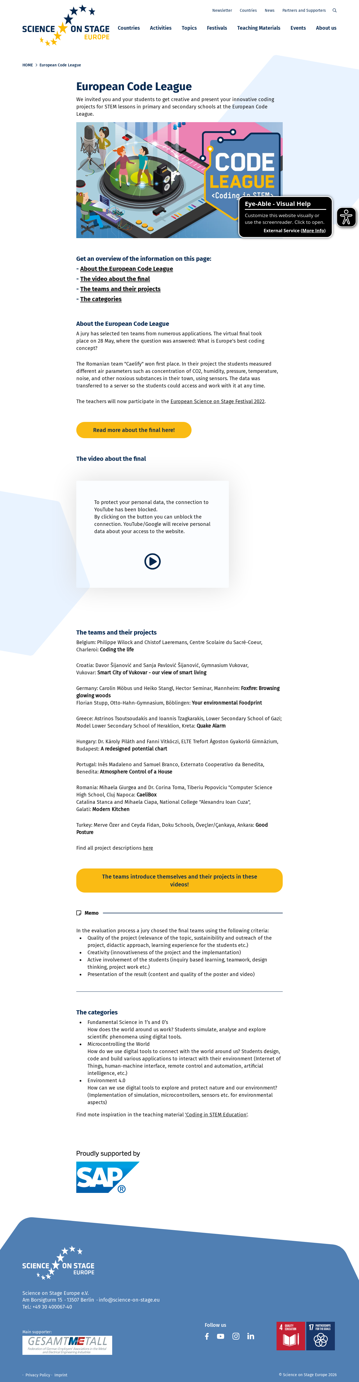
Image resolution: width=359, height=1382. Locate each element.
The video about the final (115, 279)
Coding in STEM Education (216, 1115)
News (270, 10)
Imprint (60, 1375)
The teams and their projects (120, 289)
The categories (101, 299)
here (148, 848)
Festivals (217, 28)
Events (298, 28)
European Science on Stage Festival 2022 (217, 401)
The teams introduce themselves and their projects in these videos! (179, 880)
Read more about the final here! (134, 430)
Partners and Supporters (304, 10)
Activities (161, 28)
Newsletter (222, 10)
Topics (189, 28)
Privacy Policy (38, 1375)
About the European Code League (126, 269)
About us (326, 28)
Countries (129, 28)
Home (27, 65)
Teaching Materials (258, 28)
